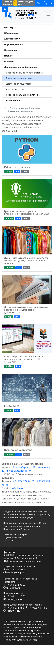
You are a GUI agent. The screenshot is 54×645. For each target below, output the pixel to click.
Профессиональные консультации (23, 95)
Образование (11, 33)
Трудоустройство (12, 537)
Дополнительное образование (20, 67)
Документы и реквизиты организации (22, 526)
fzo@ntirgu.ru (11, 588)
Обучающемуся (12, 44)
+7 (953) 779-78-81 (37, 608)
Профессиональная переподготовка (24, 72)
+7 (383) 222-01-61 (23, 481)
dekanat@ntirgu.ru (13, 572)
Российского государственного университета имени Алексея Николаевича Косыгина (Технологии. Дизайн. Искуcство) (26, 636)
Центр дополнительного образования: (22, 604)
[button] (5, 9)
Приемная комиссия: (13, 593)
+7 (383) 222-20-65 (14, 596)
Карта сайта (9, 540)
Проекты (9, 61)
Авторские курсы (15, 89)
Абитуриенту (11, 38)
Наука (7, 55)
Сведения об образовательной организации (25, 511)
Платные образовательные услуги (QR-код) (25, 523)
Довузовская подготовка (18, 83)
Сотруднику (10, 50)
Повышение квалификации (19, 78)
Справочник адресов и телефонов (22, 561)
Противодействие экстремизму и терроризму (26, 514)
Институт (9, 27)
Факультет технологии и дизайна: (20, 566)
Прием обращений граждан (17, 529)
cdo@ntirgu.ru (17, 488)
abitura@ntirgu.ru (13, 599)
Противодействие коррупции (18, 517)
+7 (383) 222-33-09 (14, 569)
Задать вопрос (12, 100)
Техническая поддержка (15, 534)
